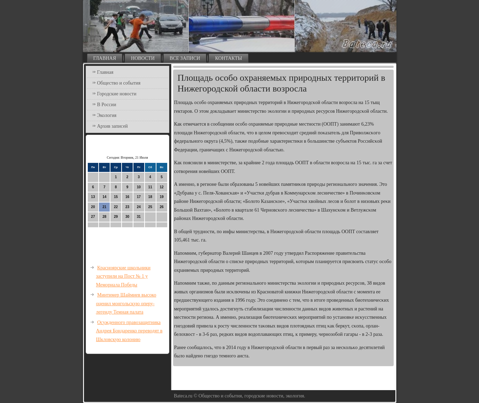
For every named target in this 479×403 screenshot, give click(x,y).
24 (139, 207)
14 (104, 197)
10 (139, 187)
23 (127, 207)
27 (93, 217)
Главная (104, 58)
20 (93, 207)
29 (116, 217)
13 (93, 197)
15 (116, 197)
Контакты (228, 58)
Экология (107, 115)
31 (139, 217)
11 (150, 187)
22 (116, 207)
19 (161, 197)
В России (106, 104)
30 (127, 217)
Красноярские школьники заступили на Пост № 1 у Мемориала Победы (123, 276)
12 (161, 187)
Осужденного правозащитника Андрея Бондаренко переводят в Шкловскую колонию (129, 331)
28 (104, 217)
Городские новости (117, 93)
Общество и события (119, 83)
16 (127, 197)
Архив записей (112, 126)
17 (139, 197)
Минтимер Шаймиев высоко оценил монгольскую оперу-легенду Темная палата (126, 303)
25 (150, 207)
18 (150, 197)
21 (104, 207)
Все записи (185, 58)
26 (161, 207)
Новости (143, 58)
